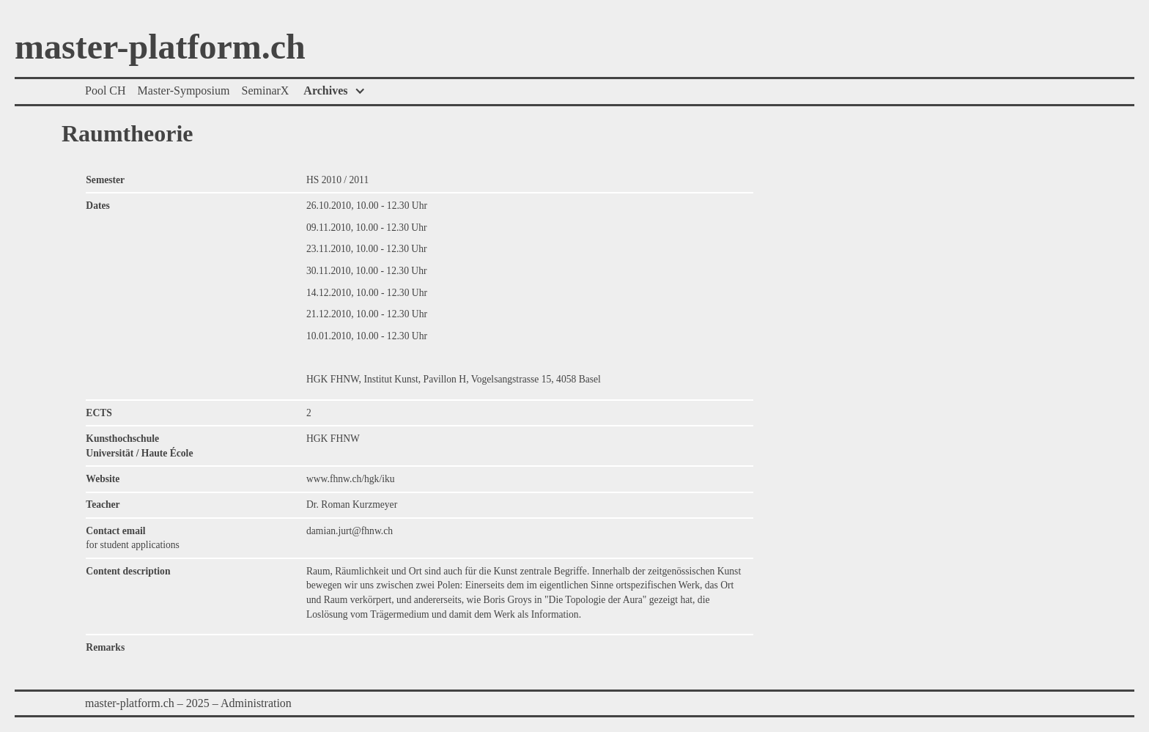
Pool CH (105, 90)
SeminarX (265, 90)
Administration (256, 703)
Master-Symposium (184, 90)
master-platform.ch (160, 47)
